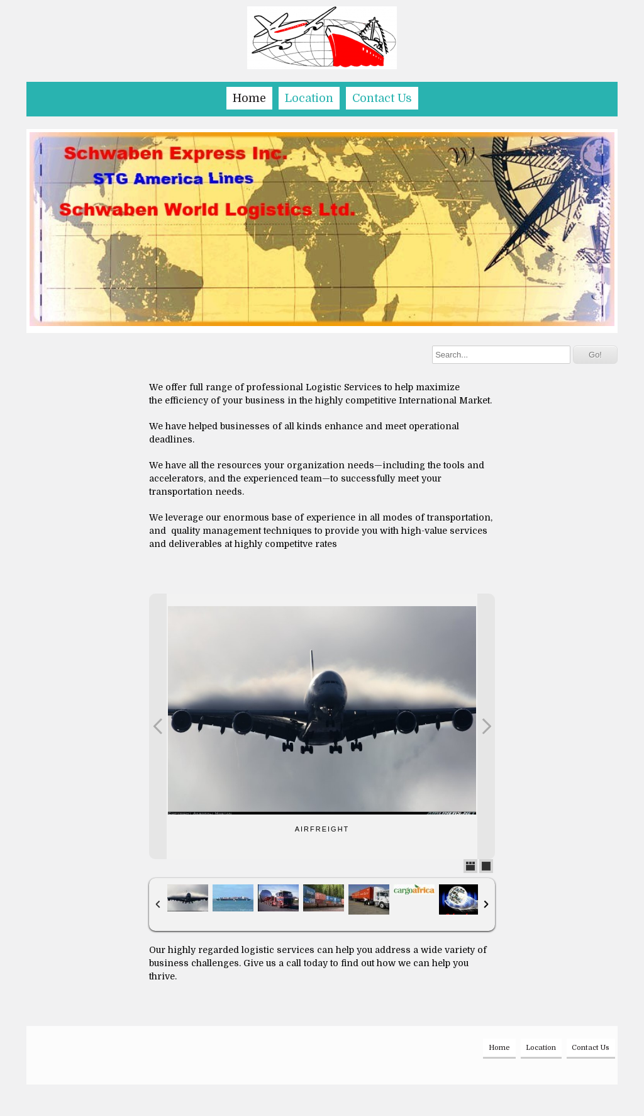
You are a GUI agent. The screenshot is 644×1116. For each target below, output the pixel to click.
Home (249, 98)
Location (309, 98)
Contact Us (382, 98)
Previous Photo (158, 726)
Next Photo (486, 726)
